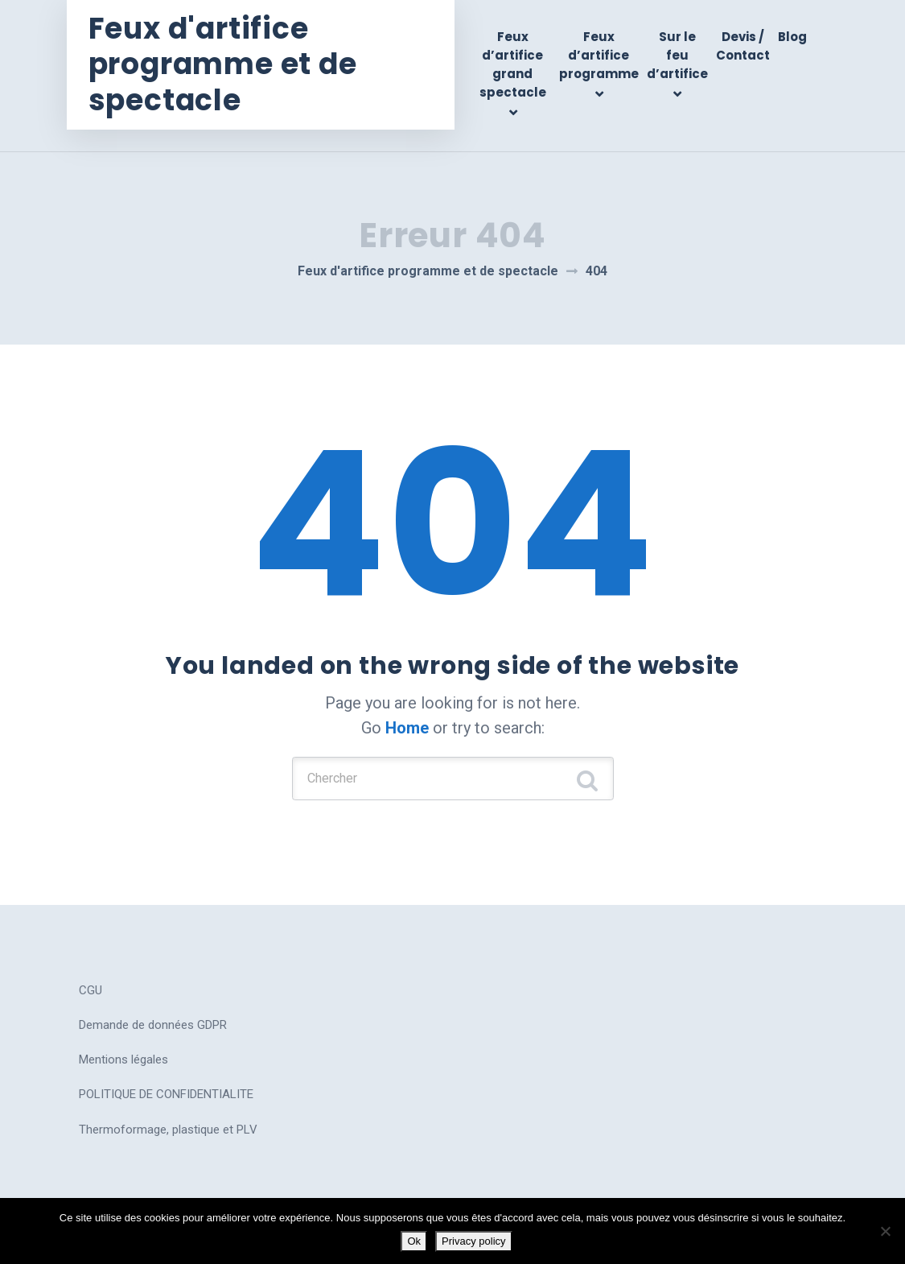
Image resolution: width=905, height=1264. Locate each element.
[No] (885, 1231)
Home (407, 705)
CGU (90, 972)
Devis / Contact (743, 46)
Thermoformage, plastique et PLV (168, 1112)
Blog (792, 36)
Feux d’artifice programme (599, 55)
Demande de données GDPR (153, 1007)
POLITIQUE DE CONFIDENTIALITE (166, 1077)
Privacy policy (473, 1241)
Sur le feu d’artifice (677, 55)
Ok (414, 1241)
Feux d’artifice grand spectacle (516, 64)
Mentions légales (123, 1042)
